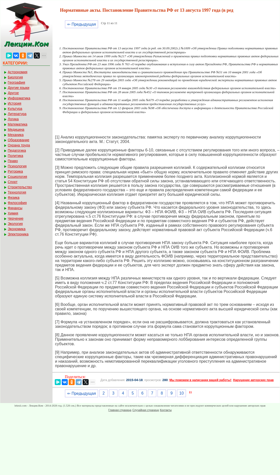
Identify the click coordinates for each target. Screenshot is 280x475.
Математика (17, 124)
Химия (13, 213)
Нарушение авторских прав (253, 380)
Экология (15, 224)
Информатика (19, 98)
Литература (17, 114)
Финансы (15, 208)
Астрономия (17, 72)
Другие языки (18, 88)
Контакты (166, 409)
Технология (17, 192)
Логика (13, 119)
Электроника (18, 234)
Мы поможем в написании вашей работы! (200, 380)
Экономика (16, 229)
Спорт (12, 182)
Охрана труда (19, 145)
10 (181, 393)
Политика (15, 156)
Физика (13, 198)
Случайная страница (145, 409)
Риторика (15, 171)
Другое (13, 93)
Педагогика (17, 150)
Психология (17, 166)
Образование (18, 140)
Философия (17, 203)
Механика (16, 135)
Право (13, 161)
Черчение (15, 218)
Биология (15, 77)
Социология (17, 177)
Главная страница (119, 409)
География (16, 82)
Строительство (20, 187)
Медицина (16, 130)
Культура (15, 109)
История (14, 103)
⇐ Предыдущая (81, 24)
